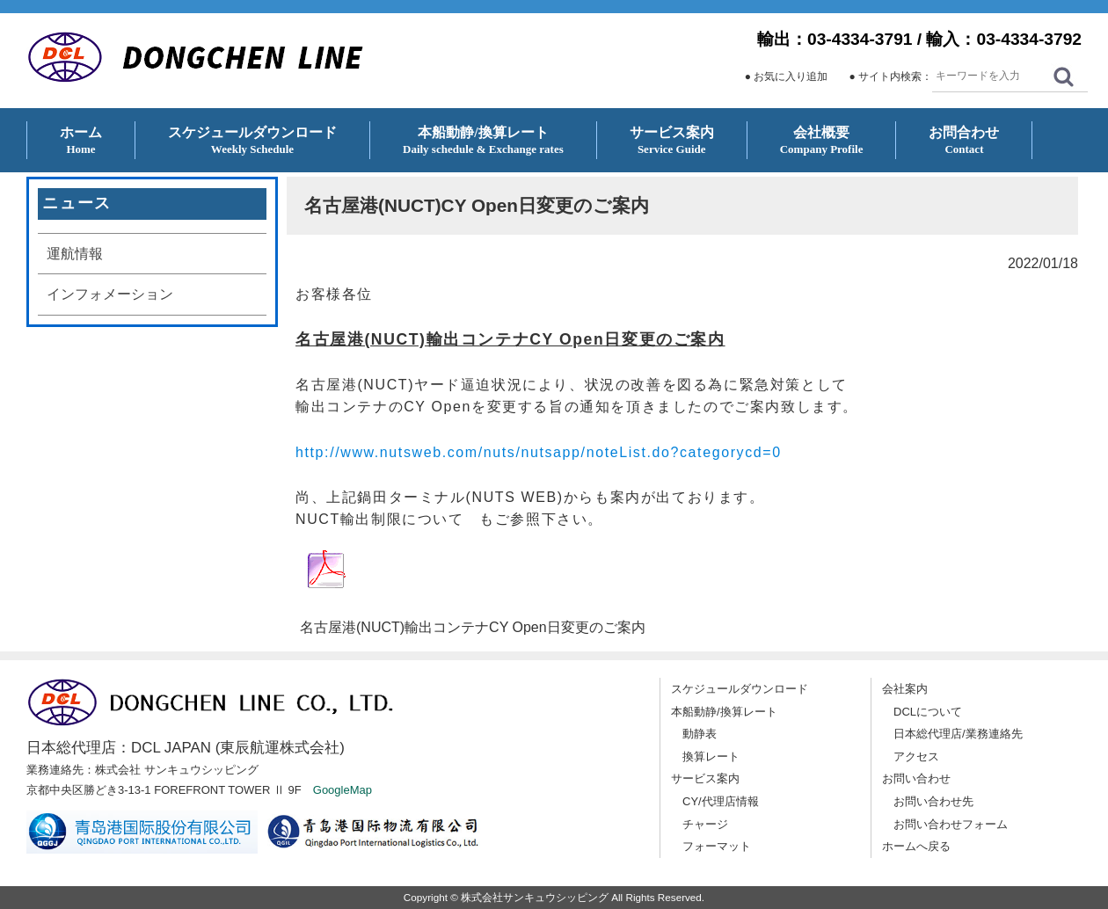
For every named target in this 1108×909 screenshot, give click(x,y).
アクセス (916, 756)
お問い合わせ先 (933, 801)
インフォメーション (110, 294)
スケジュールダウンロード (739, 688)
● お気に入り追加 (786, 76)
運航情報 (75, 253)
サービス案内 (705, 778)
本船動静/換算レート (724, 711)
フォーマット (716, 846)
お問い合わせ (916, 778)
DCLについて (927, 711)
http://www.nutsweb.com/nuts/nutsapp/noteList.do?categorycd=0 (538, 452)
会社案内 (905, 688)
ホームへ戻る (916, 846)
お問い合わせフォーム (950, 824)
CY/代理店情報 (720, 801)
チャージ (705, 824)
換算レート (711, 756)
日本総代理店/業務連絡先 (958, 733)
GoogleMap (342, 789)
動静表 (699, 733)
